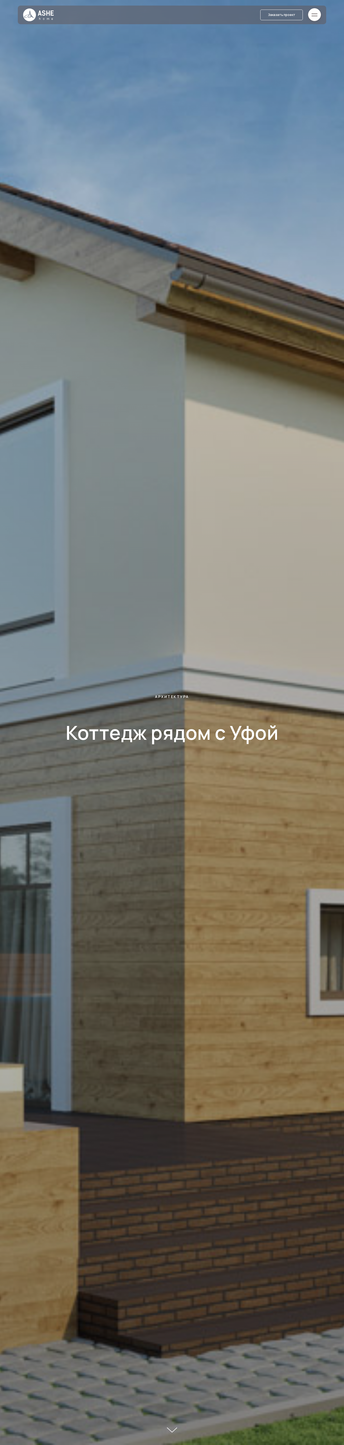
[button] (281, 15)
